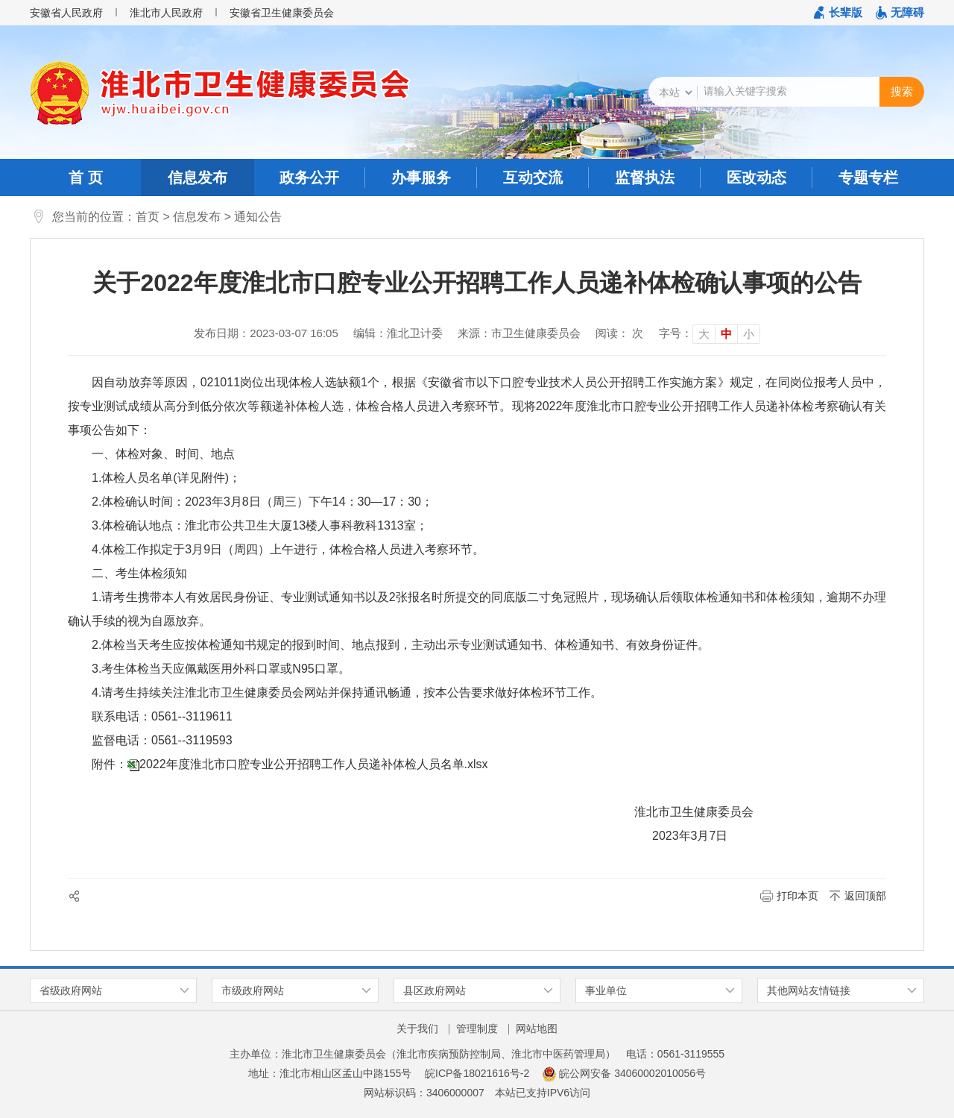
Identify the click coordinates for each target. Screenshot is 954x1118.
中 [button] (726, 333)
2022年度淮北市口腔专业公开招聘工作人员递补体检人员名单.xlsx (313, 764)
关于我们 (417, 1028)
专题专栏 (868, 177)
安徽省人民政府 (66, 13)
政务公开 (309, 177)
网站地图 (536, 1028)
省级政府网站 (71, 990)
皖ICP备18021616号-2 (477, 1073)
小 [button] (748, 333)
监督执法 (645, 177)
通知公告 (258, 216)
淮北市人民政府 (166, 13)
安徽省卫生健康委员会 (282, 13)
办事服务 (421, 177)
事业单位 (606, 990)
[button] (838, 13)
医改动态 (756, 177)
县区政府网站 (434, 990)
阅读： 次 (619, 333)
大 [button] (704, 333)
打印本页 (797, 896)
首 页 (86, 177)
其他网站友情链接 (808, 990)
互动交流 (533, 177)
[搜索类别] (675, 92)
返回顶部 (865, 896)
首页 (147, 216)
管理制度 (477, 1028)
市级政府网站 (252, 990)
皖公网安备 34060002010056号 (624, 1073)
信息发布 (197, 177)
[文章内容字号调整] (709, 333)
